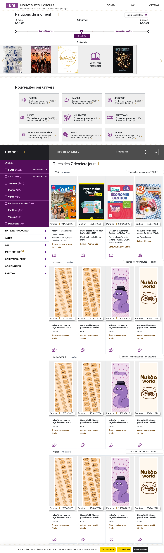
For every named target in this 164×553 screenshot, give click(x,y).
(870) (18, 190)
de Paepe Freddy (144, 237)
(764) (17, 196)
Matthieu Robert (87, 237)
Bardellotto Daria (59, 237)
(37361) (17, 176)
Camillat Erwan (123, 240)
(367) (31, 203)
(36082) (18, 169)
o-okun (55, 331)
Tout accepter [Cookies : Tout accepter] (107, 549)
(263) (20, 210)
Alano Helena (114, 237)
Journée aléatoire (137, 15)
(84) (21, 223)
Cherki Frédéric (58, 235)
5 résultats (82, 42)
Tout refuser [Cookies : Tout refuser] (124, 549)
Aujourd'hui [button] (82, 20)
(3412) (21, 183)
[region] (82, 60)
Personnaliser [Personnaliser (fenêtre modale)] (140, 549)
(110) (17, 217)
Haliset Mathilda (115, 243)
